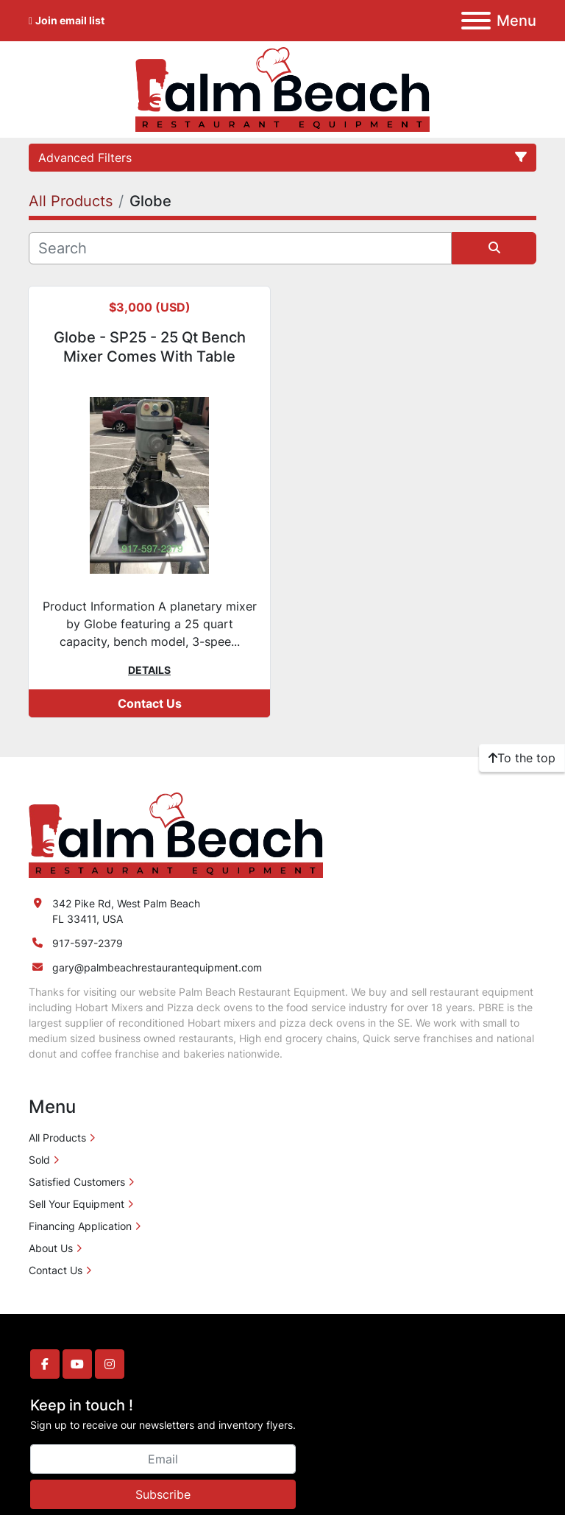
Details (149, 670)
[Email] (163, 1459)
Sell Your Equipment (76, 1204)
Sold (39, 1159)
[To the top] (522, 758)
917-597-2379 (87, 943)
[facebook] (45, 1364)
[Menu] (476, 20)
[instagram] (109, 1364)
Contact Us (150, 703)
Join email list (69, 20)
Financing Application (80, 1226)
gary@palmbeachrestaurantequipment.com (157, 967)
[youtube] (77, 1364)
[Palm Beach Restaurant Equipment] (176, 834)
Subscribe (163, 1494)
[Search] (240, 248)
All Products (57, 1137)
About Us (51, 1248)
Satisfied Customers (77, 1181)
